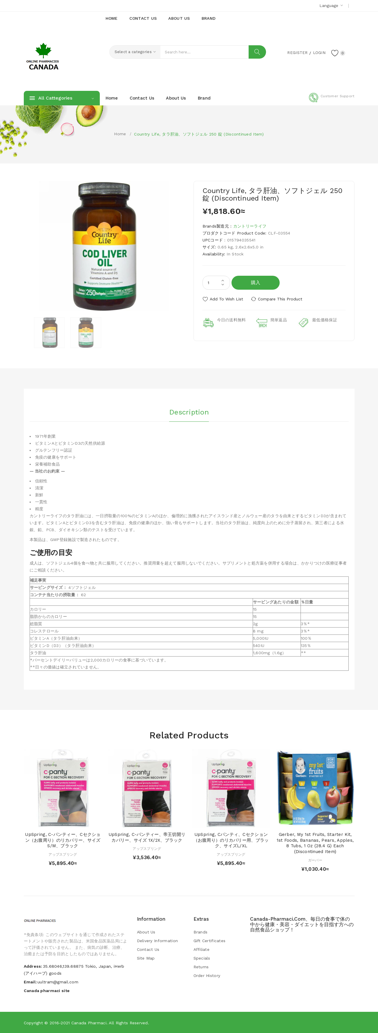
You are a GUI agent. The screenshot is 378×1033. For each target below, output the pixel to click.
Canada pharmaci (88, 1023)
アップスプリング (62, 854)
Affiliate (201, 949)
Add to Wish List (226, 299)
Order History (206, 975)
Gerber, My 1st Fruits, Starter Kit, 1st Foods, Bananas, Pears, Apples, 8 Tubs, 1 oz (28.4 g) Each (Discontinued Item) (315, 843)
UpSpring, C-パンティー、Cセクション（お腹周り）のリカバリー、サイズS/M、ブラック (62, 840)
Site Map (146, 958)
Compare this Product (280, 299)
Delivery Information (157, 940)
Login (318, 52)
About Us (146, 932)
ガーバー (315, 860)
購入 (256, 282)
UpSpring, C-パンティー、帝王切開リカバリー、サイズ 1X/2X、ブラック (146, 837)
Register (296, 52)
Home (120, 133)
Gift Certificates (209, 940)
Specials (201, 958)
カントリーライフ (249, 226)
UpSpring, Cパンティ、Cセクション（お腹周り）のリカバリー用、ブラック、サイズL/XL (231, 840)
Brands (200, 932)
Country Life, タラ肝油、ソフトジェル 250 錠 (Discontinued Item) (199, 134)
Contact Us (148, 949)
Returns (201, 967)
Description (189, 412)
